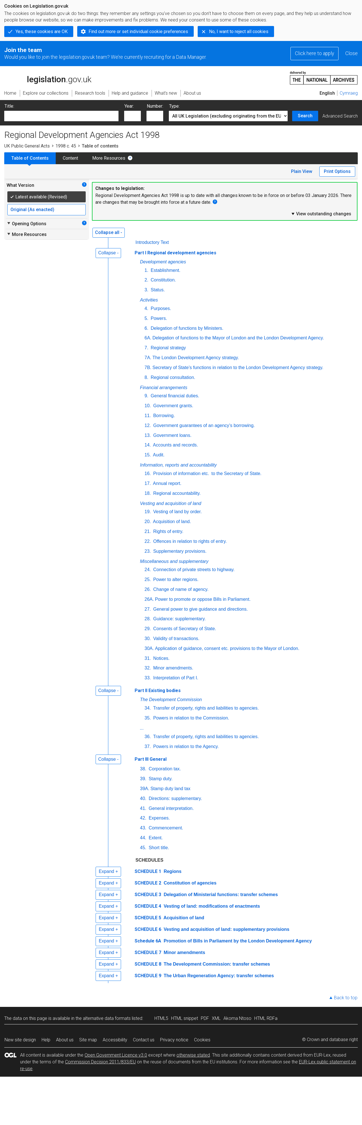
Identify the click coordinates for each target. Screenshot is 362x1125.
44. (143, 837)
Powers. (158, 318)
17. (148, 483)
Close (351, 53)
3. (146, 289)
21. (148, 531)
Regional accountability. (176, 493)
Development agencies (163, 261)
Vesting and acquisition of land (170, 503)
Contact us (143, 1039)
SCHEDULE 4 (148, 906)
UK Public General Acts (27, 146)
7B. (148, 367)
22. (148, 541)
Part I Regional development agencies (175, 252)
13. (148, 435)
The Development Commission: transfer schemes (216, 964)
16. (148, 473)
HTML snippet (184, 1018)
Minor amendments (183, 952)
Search (305, 115)
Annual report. (166, 483)
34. (148, 708)
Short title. (158, 847)
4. (146, 308)
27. (148, 609)
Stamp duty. (160, 778)
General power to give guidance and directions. (200, 609)
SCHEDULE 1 (148, 871)
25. (148, 579)
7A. (148, 357)
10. (148, 405)
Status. (157, 289)
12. (148, 425)
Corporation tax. (164, 768)
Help (46, 1039)
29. (148, 628)
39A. (144, 788)
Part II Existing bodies (158, 690)
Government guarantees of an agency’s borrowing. (203, 425)
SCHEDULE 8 (148, 964)
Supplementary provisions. (179, 551)
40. (143, 798)
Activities (149, 300)
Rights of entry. (167, 531)
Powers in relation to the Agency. (185, 746)
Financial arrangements (163, 387)
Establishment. (164, 270)
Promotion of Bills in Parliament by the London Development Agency (237, 940)
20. (148, 521)
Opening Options (26, 223)
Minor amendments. (172, 668)
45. (143, 847)
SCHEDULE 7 (148, 952)
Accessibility (115, 1039)
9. (146, 395)
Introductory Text (152, 242)
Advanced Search (340, 116)
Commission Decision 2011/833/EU (100, 1062)
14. (148, 445)
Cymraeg (349, 93)
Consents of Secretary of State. (184, 628)
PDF (205, 1018)
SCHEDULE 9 (148, 975)
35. (148, 718)
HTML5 (161, 1018)
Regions (172, 871)
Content (70, 158)
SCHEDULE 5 (148, 917)
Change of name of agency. (180, 589)
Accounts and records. (175, 445)
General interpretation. (170, 808)
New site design (20, 1039)
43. (143, 827)
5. (146, 318)
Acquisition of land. (171, 521)
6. (146, 328)
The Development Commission (171, 699)
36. (148, 736)
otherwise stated (193, 1055)
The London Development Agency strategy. (195, 357)
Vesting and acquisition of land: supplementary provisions (225, 929)
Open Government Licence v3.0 (116, 1055)
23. (148, 551)
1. (146, 270)
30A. (149, 648)
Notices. (160, 658)
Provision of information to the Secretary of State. (206, 473)
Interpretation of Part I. (175, 677)
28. (148, 618)
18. (148, 493)
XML (216, 1018)
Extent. (155, 837)
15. (148, 454)
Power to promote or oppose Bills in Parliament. (203, 599)
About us (65, 1039)
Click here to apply (314, 53)
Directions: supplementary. (174, 798)
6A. (148, 337)
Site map (88, 1039)
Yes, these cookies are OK (42, 31)
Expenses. (158, 818)
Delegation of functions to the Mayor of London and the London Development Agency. (238, 337)
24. (148, 569)
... (142, 728)
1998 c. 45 (65, 146)
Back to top (345, 997)
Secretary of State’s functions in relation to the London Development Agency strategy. (237, 367)
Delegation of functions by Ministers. (186, 328)
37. (148, 746)
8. (146, 377)
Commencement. (165, 827)
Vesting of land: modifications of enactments (211, 906)
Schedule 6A (148, 941)
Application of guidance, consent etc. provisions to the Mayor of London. (227, 648)
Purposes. (160, 308)
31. (148, 658)
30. (148, 638)
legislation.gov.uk (47, 77)
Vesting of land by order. (177, 511)
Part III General (151, 759)
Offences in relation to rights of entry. (189, 541)
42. (143, 818)
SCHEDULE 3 (148, 894)
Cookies (202, 1039)
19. (148, 511)
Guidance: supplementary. (179, 618)
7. (146, 347)
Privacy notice (174, 1039)
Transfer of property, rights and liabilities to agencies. (205, 708)
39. (143, 778)
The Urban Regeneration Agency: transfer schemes (218, 975)
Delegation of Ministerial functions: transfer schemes (220, 894)
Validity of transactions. (175, 638)
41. (143, 808)
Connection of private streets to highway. (193, 569)
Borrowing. (163, 415)
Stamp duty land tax (170, 788)
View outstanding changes (321, 213)
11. (148, 415)
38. (143, 768)
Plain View (301, 171)
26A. (149, 599)
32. (148, 668)
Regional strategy (167, 347)
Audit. (158, 454)
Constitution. (162, 280)
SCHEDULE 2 (148, 883)
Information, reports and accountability (178, 465)
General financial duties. (174, 395)
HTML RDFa (265, 1018)
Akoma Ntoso (237, 1018)
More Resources (108, 158)
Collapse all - (108, 232)
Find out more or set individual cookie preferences (138, 31)
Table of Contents (30, 158)
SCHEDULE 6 (148, 929)
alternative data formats (107, 1018)
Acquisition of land (183, 917)
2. (146, 280)
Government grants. (172, 405)
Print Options (337, 171)
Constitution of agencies (189, 883)
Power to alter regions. (175, 579)
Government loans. (171, 435)
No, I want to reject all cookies (238, 31)
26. (148, 589)
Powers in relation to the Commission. (190, 718)
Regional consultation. (172, 377)
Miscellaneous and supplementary (174, 561)
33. (148, 677)
